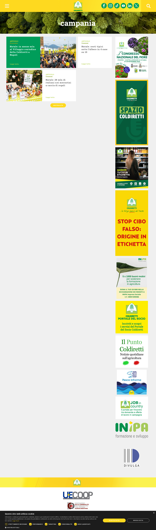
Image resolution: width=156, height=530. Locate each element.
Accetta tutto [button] (114, 520)
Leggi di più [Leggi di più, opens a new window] (15, 521)
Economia (14, 43)
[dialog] (78, 520)
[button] (52, 528)
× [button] (154, 513)
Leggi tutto (14, 64)
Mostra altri (58, 105)
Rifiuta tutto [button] (138, 520)
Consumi (84, 43)
